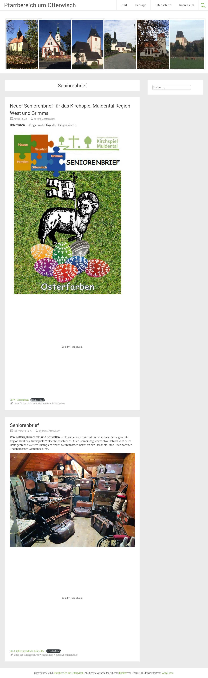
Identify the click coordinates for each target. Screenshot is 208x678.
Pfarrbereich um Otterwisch (40, 5)
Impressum (186, 5)
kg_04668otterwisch (44, 118)
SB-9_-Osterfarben (19, 400)
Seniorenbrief (34, 403)
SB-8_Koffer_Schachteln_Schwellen (27, 651)
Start (124, 5)
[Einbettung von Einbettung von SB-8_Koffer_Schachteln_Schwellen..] (72, 598)
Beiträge (140, 5)
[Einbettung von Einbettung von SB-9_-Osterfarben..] (72, 346)
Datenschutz (163, 5)
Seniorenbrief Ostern (54, 403)
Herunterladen (37, 400)
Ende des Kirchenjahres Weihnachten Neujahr (38, 654)
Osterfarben (20, 403)
